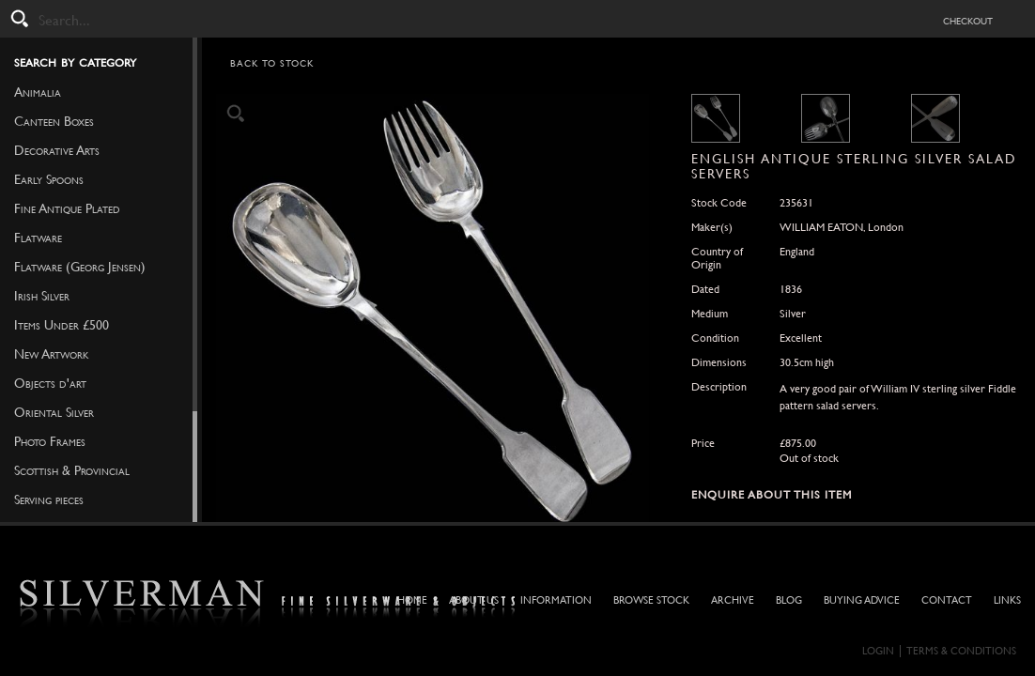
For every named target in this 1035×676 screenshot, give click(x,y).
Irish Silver (42, 295)
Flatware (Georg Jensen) (80, 266)
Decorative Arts (57, 150)
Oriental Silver (54, 412)
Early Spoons (49, 179)
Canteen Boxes (54, 121)
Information (556, 600)
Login (878, 651)
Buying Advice (862, 600)
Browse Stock (651, 600)
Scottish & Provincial (72, 470)
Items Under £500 (61, 324)
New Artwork (51, 353)
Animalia (37, 92)
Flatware (38, 237)
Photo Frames (49, 441)
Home (412, 600)
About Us (474, 600)
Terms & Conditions (961, 651)
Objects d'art (50, 383)
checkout (968, 19)
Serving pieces (49, 499)
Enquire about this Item (771, 494)
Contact (946, 600)
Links (1007, 600)
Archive (732, 600)
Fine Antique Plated (67, 208)
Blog (789, 600)
